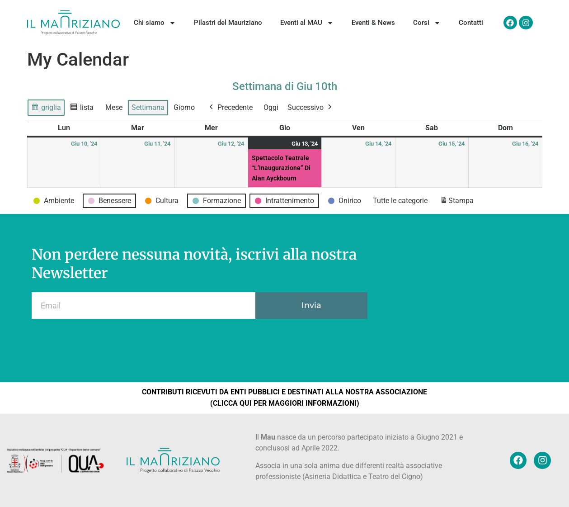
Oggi (270, 107)
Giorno (184, 107)
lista (84, 108)
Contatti (471, 23)
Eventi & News (373, 23)
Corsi (427, 23)
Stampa (457, 202)
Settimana (148, 107)
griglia (48, 108)
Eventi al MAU (307, 23)
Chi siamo (155, 23)
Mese (113, 107)
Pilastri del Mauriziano (228, 23)
